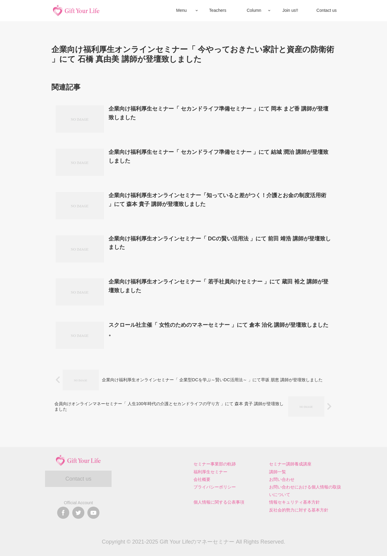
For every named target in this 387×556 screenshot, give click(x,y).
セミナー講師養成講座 (290, 464)
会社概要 (202, 479)
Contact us (78, 479)
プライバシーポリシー (215, 487)
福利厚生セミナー (210, 471)
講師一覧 (277, 471)
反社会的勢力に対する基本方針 (298, 510)
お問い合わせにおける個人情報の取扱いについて (305, 491)
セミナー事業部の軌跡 (215, 464)
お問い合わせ (281, 479)
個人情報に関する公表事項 (219, 502)
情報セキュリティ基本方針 (294, 502)
